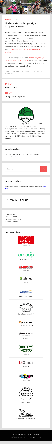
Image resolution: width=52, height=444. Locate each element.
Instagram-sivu (10, 214)
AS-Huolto (26, 270)
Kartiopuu (26, 354)
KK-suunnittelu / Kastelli (26, 325)
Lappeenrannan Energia (26, 296)
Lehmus (26, 282)
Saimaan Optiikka (26, 402)
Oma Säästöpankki (26, 259)
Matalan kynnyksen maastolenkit (23, 71)
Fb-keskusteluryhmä (13, 219)
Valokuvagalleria (11, 221)
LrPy (16, 20)
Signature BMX (26, 380)
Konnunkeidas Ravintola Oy (26, 314)
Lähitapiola (26, 338)
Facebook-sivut (11, 216)
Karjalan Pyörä (26, 246)
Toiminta (39, 71)
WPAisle (23, 437)
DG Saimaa (26, 366)
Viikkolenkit (9, 73)
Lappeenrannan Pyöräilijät (31, 434)
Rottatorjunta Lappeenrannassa (26, 419)
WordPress (37, 437)
